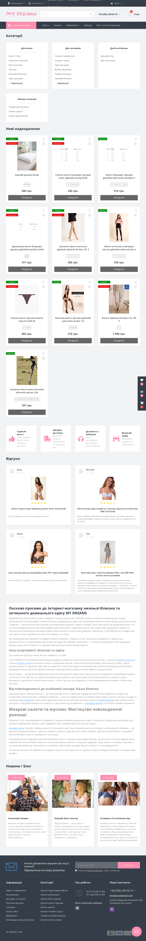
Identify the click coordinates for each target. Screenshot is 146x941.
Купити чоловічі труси (52, 911)
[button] (142, 405)
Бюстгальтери (16, 65)
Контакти (10, 907)
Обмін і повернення (16, 890)
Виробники (11, 915)
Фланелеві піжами (18, 818)
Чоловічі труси (62, 60)
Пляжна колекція (63, 74)
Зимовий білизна (63, 78)
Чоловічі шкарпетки (65, 56)
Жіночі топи (15, 56)
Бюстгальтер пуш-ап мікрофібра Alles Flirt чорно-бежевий (38, 572)
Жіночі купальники (50, 894)
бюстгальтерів (27, 700)
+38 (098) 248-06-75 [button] (122, 890)
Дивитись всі (16, 83)
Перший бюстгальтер (66, 818)
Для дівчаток (107, 56)
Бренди (88, 25)
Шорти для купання (18, 115)
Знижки (58, 25)
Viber (112, 909)
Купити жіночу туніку (51, 919)
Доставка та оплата (15, 898)
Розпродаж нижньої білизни (20, 919)
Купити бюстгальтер (51, 898)
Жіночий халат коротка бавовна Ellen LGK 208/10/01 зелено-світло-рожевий (107, 574)
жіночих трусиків (24, 663)
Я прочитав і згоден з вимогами (98, 870)
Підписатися (129, 865)
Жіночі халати (48, 907)
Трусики (13, 69)
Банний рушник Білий (27, 174)
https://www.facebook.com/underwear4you (77, 908)
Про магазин (12, 894)
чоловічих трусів (124, 660)
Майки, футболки (63, 69)
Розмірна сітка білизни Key (115, 818)
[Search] (91, 14)
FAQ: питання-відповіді (108, 25)
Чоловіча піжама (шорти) (53, 915)
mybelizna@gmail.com (121, 895)
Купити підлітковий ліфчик (54, 890)
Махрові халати (16, 728)
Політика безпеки (95, 870)
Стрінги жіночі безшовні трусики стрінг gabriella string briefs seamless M (73, 177)
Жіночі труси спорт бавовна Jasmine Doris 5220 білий (38, 508)
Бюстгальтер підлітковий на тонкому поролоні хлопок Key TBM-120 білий (107, 510)
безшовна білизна (94, 703)
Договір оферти (54, 6)
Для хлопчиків (108, 60)
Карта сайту (12, 911)
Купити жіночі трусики (52, 903)
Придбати (26, 197)
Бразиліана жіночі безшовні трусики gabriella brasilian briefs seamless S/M (27, 249)
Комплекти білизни (18, 60)
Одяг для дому (16, 78)
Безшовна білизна (18, 74)
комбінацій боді (106, 700)
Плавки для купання (19, 107)
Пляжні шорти (16, 111)
